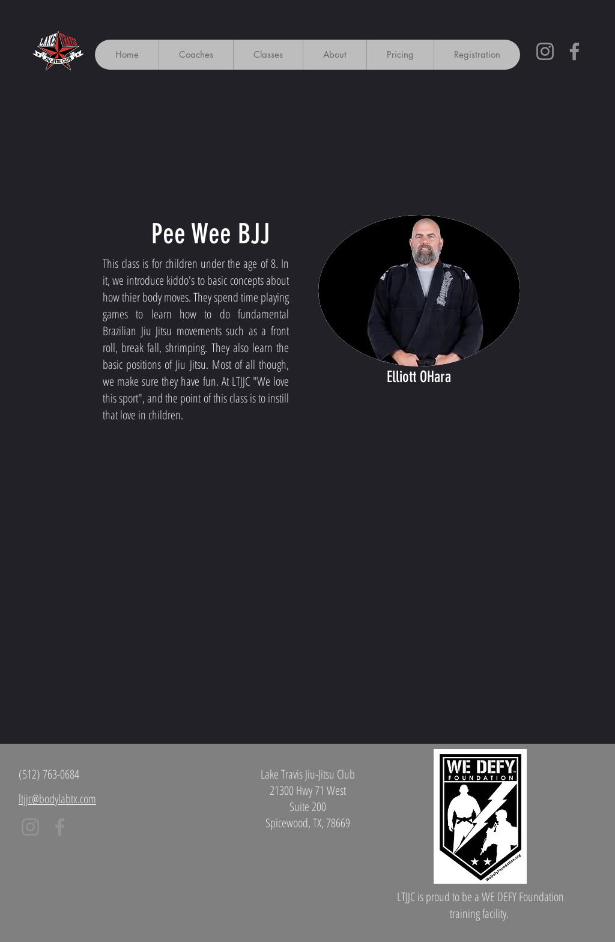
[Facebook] (574, 51)
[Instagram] (545, 51)
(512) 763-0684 (49, 774)
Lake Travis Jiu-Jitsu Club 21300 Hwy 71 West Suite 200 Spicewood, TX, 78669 (308, 798)
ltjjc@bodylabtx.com (57, 799)
